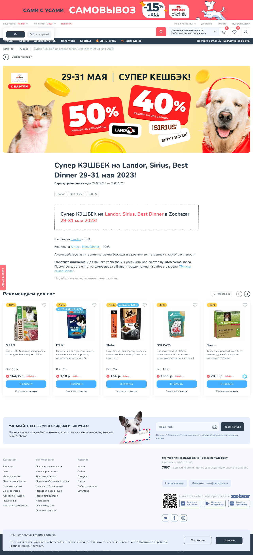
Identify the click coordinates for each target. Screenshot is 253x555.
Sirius (75, 247)
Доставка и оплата (46, 476)
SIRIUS (93, 194)
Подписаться (232, 427)
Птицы (81, 481)
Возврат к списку (18, 57)
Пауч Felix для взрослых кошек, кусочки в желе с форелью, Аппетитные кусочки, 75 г (75, 354)
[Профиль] (245, 31)
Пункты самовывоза (14, 481)
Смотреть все (222, 294)
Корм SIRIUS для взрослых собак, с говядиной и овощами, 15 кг (25, 352)
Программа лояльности (49, 466)
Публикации (10, 500)
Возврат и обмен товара (49, 486)
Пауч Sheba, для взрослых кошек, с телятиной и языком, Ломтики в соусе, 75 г (126, 354)
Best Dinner (77, 194)
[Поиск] (102, 31)
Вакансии (66, 23)
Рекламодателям (12, 486)
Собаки (24, 41)
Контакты (45, 23)
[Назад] (239, 294)
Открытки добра (45, 505)
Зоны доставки (11, 490)
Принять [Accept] (229, 540)
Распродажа (131, 41)
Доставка (206, 23)
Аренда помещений (14, 495)
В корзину (26, 384)
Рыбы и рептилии (87, 486)
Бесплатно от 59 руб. (236, 41)
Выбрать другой (39, 34)
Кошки (9, 41)
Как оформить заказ (47, 471)
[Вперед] (247, 294)
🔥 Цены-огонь (106, 41)
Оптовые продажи (46, 510)
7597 (166, 467)
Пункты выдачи (241, 23)
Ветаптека (68, 41)
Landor (61, 194)
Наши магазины (12, 476)
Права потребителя (47, 495)
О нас (6, 471)
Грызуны (82, 476)
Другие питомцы (45, 41)
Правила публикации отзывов (53, 481)
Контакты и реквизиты (15, 505)
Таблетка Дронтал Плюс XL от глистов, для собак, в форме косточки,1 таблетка (225, 354)
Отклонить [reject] (198, 540)
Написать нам (174, 483)
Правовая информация (49, 490)
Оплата (222, 23)
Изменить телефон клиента (210, 483)
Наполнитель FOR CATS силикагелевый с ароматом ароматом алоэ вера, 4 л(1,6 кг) (175, 354)
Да (15, 34)
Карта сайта (42, 500)
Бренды (85, 41)
